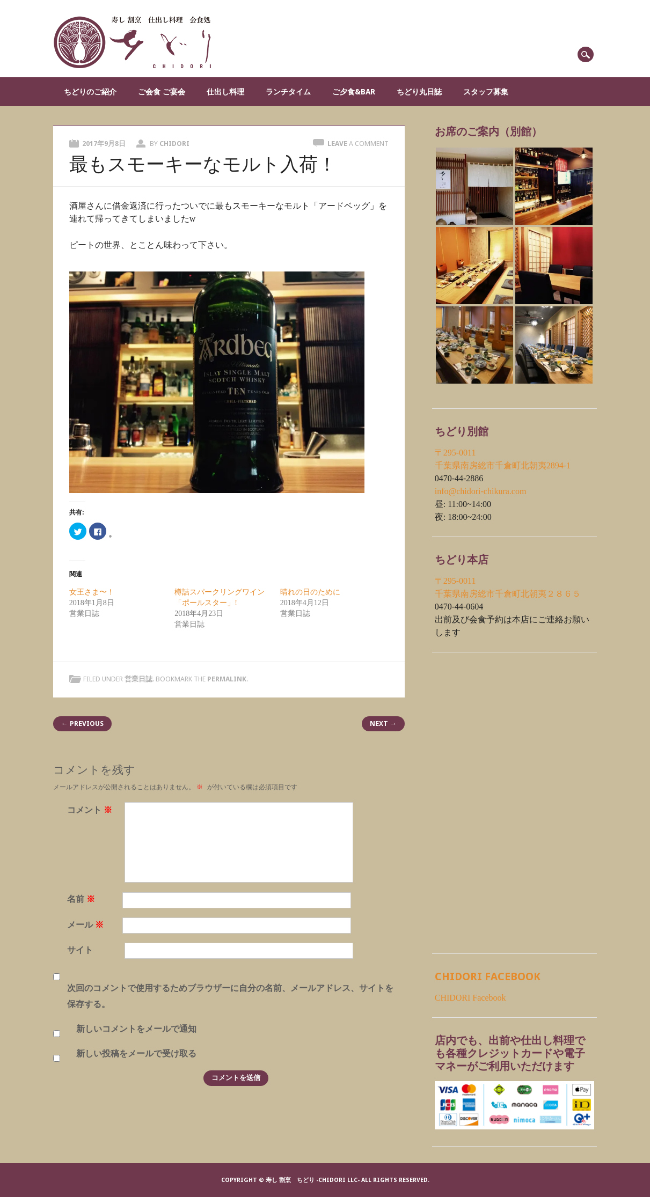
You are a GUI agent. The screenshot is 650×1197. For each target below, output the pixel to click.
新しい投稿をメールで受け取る (136, 1053)
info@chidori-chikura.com (481, 491)
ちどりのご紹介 (90, 91)
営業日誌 (138, 679)
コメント (91, 810)
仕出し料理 (225, 91)
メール (86, 925)
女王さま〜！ (91, 592)
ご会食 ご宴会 (161, 91)
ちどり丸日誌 (419, 91)
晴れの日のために (310, 592)
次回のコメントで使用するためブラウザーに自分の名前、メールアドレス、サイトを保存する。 (230, 996)
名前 (82, 899)
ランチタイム (288, 91)
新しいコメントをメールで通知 (136, 1029)
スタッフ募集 (485, 91)
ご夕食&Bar (353, 91)
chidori (174, 143)
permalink (226, 679)
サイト (80, 950)
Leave (358, 143)
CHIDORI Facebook (488, 976)
